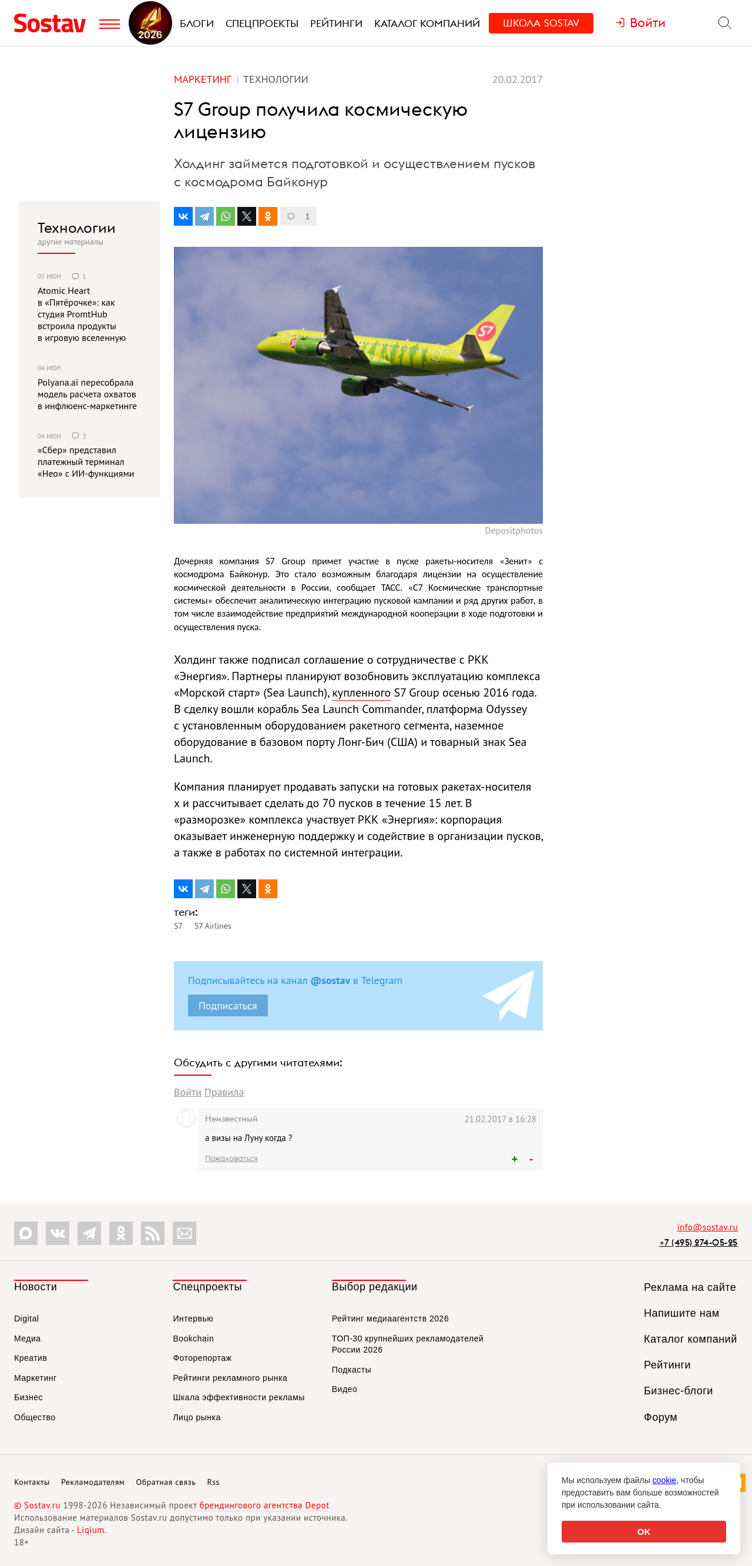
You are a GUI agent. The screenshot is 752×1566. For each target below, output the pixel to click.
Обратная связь (166, 1482)
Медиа (27, 1338)
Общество (35, 1417)
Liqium (91, 1529)
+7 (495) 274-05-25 (698, 1242)
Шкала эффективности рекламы (238, 1397)
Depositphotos (514, 530)
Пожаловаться (231, 1158)
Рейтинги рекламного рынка (230, 1378)
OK (644, 1532)
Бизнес (28, 1397)
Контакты (32, 1482)
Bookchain (193, 1338)
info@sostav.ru (707, 1227)
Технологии (77, 227)
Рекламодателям (93, 1482)
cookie (664, 1480)
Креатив (30, 1358)
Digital (26, 1318)
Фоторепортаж (202, 1358)
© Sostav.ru (37, 1505)
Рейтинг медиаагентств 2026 (390, 1318)
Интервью (193, 1318)
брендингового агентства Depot (264, 1505)
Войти (188, 1092)
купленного (361, 692)
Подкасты (351, 1369)
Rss (213, 1482)
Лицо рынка (196, 1417)
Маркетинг (35, 1378)
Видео (344, 1389)
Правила (224, 1092)
